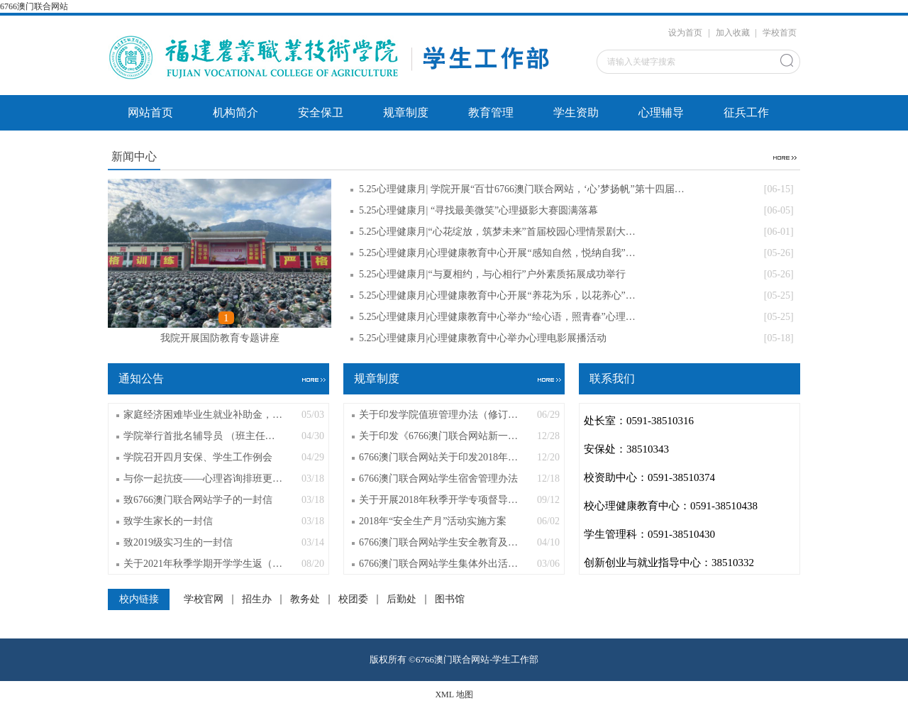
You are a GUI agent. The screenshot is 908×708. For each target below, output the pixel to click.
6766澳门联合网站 (34, 6)
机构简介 (235, 112)
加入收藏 (733, 33)
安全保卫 (320, 112)
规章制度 (405, 112)
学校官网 (203, 599)
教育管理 (491, 112)
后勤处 (401, 599)
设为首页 (685, 33)
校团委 (353, 599)
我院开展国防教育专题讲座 (219, 338)
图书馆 (450, 599)
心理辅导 (661, 112)
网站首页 (150, 112)
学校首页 (780, 33)
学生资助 (576, 112)
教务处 (305, 599)
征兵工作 (746, 112)
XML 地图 (453, 694)
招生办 (257, 599)
